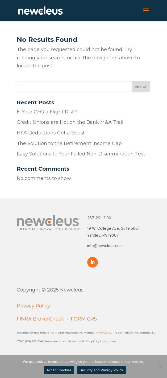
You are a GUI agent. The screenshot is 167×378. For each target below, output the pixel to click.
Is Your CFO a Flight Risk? (47, 112)
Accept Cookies (59, 370)
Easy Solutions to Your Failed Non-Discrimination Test (82, 154)
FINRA (100, 332)
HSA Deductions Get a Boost (51, 133)
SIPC (108, 332)
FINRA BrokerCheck (40, 319)
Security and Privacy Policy (101, 370)
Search (141, 86)
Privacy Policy (33, 306)
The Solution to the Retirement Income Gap (69, 143)
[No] (160, 366)
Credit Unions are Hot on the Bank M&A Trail (70, 122)
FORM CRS (84, 319)
